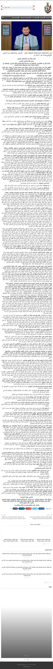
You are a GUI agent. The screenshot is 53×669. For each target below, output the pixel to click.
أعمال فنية (15, 18)
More (9, 18)
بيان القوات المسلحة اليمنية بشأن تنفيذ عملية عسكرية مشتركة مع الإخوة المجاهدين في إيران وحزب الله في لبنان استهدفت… (26, 574)
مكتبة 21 (36, 18)
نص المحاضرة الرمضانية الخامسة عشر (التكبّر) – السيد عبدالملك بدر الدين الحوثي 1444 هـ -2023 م (13, 518)
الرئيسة (49, 18)
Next (44, 544)
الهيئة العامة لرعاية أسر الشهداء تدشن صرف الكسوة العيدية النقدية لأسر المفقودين (41, 518)
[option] (26, 624)
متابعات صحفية (26, 18)
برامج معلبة (26, 653)
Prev (48, 544)
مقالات (42, 18)
